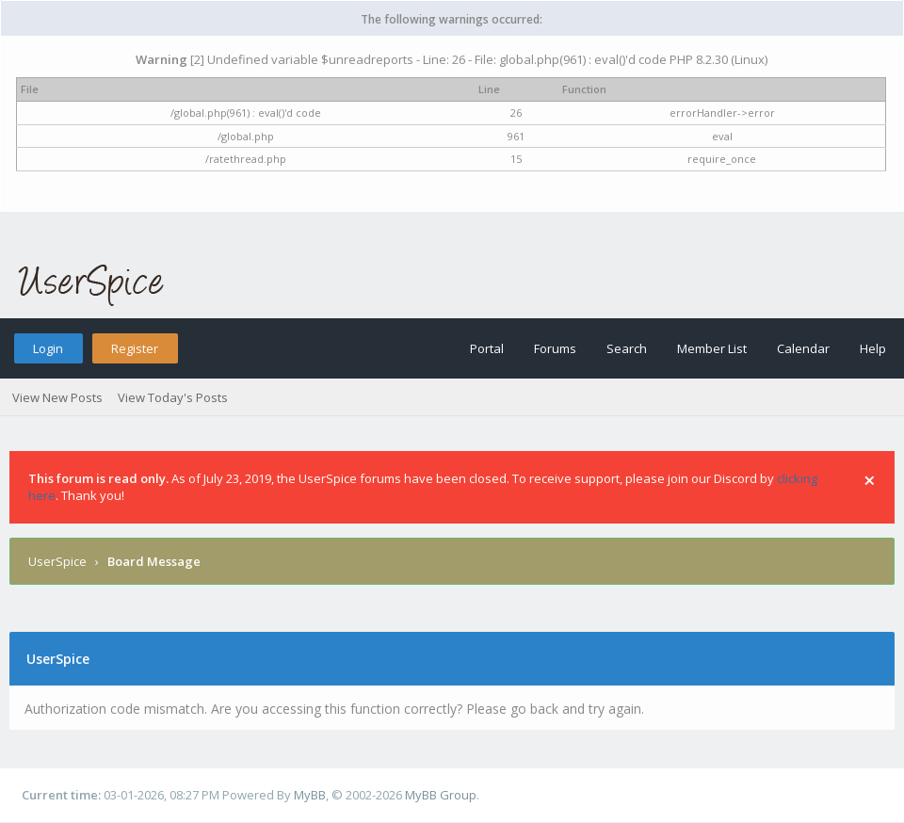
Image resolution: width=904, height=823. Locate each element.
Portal (487, 348)
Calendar (803, 348)
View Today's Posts (173, 397)
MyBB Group (440, 794)
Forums (555, 348)
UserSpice (57, 561)
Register (134, 348)
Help (873, 348)
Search (626, 348)
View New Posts (57, 397)
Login (48, 348)
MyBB (310, 794)
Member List (712, 348)
